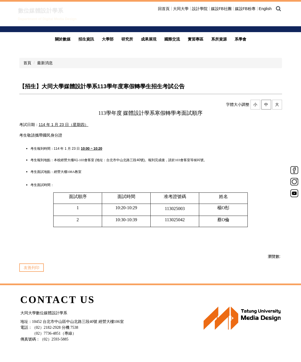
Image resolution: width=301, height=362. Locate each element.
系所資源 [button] (219, 33)
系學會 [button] (240, 33)
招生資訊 (86, 33)
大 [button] (277, 98)
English (265, 8)
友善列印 (31, 261)
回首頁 (164, 8)
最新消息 (45, 57)
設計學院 (200, 8)
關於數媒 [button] (63, 33)
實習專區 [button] (195, 33)
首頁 (27, 57)
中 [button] (266, 98)
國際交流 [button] (172, 33)
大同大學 (181, 8)
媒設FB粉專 (245, 8)
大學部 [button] (108, 33)
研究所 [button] (127, 33)
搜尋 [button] (278, 8)
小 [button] (255, 98)
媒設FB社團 (221, 8)
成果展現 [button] (148, 33)
